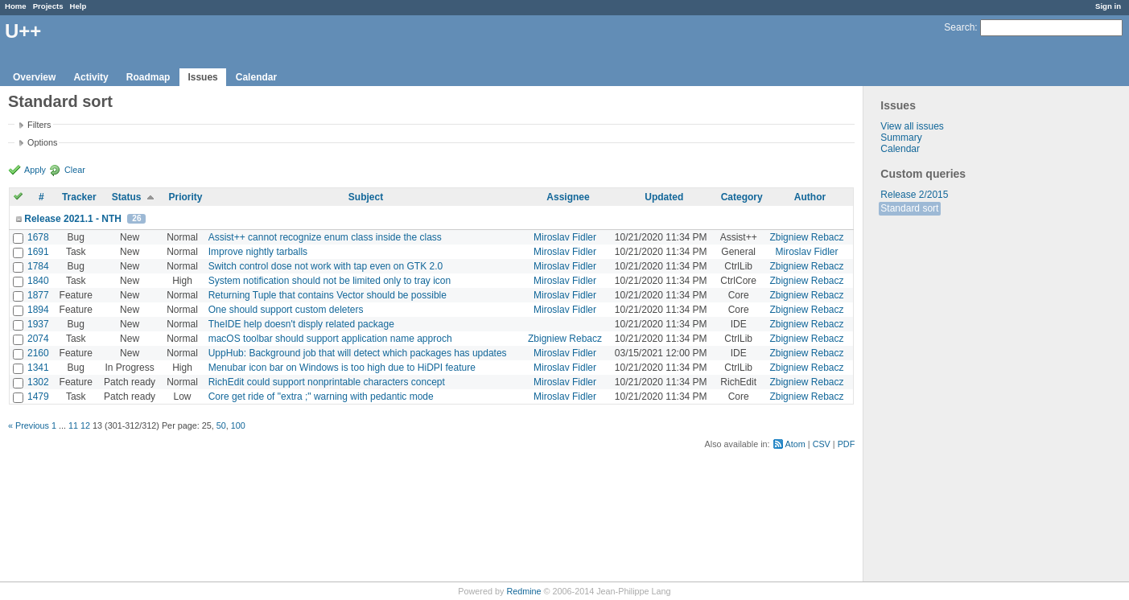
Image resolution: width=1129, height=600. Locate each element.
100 (238, 425)
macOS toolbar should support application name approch (330, 338)
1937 (38, 324)
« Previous (28, 425)
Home (16, 6)
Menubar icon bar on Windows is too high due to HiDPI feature (342, 367)
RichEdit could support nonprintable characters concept (326, 382)
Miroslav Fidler (565, 237)
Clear (74, 170)
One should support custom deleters (286, 309)
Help (78, 6)
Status (127, 197)
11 (73, 425)
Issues (202, 77)
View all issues (911, 126)
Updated (664, 197)
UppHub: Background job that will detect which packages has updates (357, 353)
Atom (795, 444)
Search (959, 27)
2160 (38, 353)
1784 (38, 266)
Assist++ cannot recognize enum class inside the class (325, 237)
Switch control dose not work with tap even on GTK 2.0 (325, 266)
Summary (900, 137)
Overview (34, 77)
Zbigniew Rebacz (806, 237)
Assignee (567, 197)
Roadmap (148, 77)
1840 (38, 280)
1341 (38, 367)
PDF (846, 444)
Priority (186, 197)
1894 (38, 309)
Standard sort (909, 208)
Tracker (79, 197)
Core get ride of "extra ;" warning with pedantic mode (321, 396)
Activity (90, 77)
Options (42, 142)
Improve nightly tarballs (257, 251)
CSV (821, 444)
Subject (365, 197)
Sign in (1108, 6)
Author (810, 197)
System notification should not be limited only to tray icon (329, 280)
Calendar (256, 77)
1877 (38, 295)
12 (85, 425)
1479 (38, 396)
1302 (38, 382)
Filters (39, 124)
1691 (38, 251)
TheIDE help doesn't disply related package (301, 324)
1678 (38, 237)
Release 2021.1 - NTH (73, 218)
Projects (48, 6)
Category (742, 197)
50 (221, 425)
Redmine (523, 591)
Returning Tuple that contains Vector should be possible (327, 295)
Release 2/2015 (914, 194)
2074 (38, 338)
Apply (35, 170)
